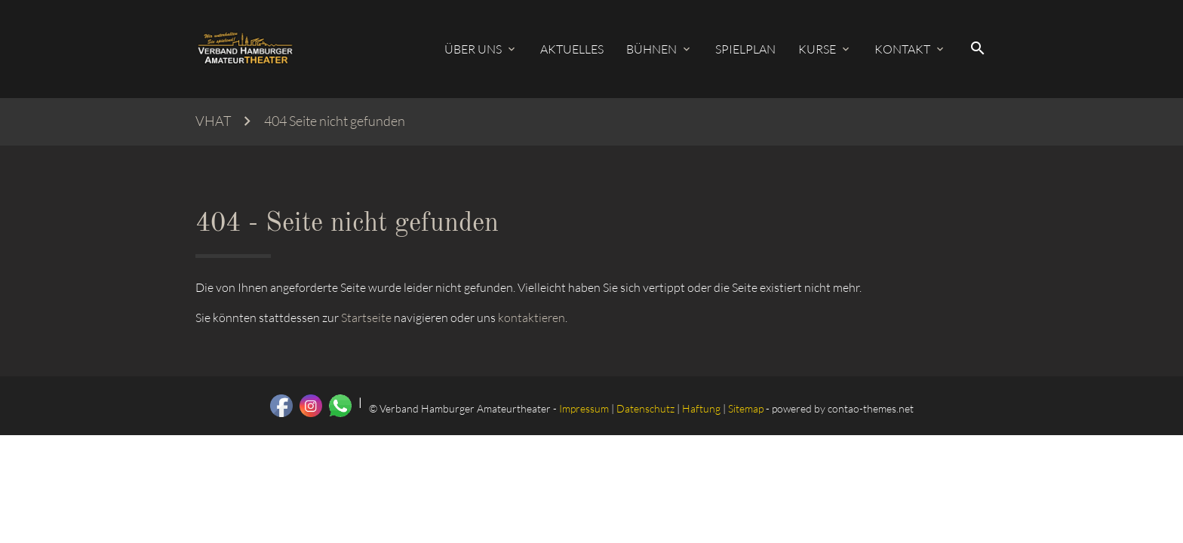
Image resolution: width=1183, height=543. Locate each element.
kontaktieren (531, 317)
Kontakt (902, 49)
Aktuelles (572, 49)
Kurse (817, 49)
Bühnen (651, 49)
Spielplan (745, 49)
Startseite (366, 317)
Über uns (473, 49)
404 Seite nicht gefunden (334, 121)
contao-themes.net (871, 408)
